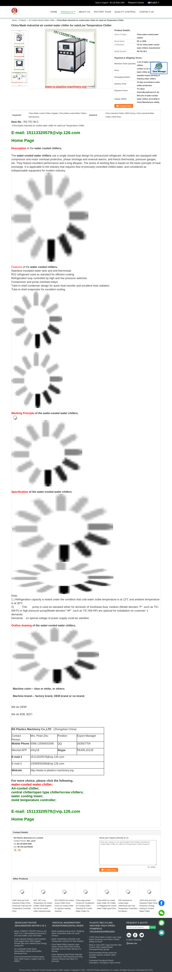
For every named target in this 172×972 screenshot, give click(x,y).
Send (152, 927)
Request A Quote (136, 2)
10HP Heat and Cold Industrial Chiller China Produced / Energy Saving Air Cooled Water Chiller (148, 905)
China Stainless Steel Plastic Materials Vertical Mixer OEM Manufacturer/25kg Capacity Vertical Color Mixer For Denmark (67, 957)
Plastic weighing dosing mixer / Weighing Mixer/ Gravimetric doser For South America (68, 933)
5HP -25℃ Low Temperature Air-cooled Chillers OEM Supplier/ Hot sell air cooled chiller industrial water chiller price (43, 907)
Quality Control (125, 12)
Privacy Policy (25, 970)
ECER (150, 970)
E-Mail (129, 940)
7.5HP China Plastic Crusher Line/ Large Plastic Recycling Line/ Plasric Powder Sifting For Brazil (105, 939)
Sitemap (137, 940)
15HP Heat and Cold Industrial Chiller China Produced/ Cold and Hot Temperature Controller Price (21, 905)
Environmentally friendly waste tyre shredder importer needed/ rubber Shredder (103, 955)
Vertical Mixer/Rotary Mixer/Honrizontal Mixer (67, 924)
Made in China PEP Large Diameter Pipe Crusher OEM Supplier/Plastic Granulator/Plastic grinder (105, 947)
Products (67, 12)
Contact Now (125, 106)
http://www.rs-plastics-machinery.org (52, 770)
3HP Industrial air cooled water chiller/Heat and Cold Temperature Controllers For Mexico (128, 905)
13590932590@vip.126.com (47, 763)
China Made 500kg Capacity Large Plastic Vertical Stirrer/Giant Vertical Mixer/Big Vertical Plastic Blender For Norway (66, 947)
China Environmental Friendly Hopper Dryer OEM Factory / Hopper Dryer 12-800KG (29, 959)
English (156, 2)
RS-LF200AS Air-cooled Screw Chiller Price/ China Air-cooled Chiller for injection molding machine (64, 905)
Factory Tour (102, 12)
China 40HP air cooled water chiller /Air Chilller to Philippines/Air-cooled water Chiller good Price (106, 904)
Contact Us (146, 12)
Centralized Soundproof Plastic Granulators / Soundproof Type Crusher (104, 961)
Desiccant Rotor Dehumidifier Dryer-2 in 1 (30, 924)
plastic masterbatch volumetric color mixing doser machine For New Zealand (67, 940)
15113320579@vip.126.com (47, 756)
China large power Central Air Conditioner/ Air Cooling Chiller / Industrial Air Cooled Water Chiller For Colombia (85, 907)
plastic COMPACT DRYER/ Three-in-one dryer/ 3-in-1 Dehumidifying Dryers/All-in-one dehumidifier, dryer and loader (30, 933)
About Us (84, 12)
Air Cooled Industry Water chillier (42, 20)
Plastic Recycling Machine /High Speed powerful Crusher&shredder (102, 927)
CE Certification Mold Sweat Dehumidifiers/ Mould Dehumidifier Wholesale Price (28, 951)
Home (53, 12)
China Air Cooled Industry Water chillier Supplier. (51, 970)
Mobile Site (131, 943)
